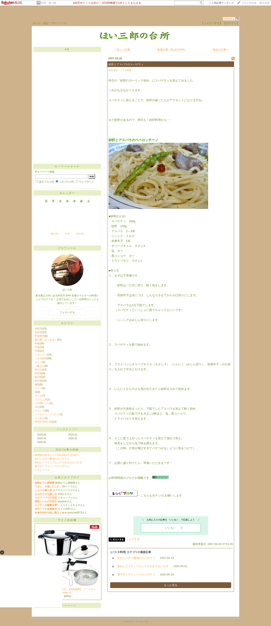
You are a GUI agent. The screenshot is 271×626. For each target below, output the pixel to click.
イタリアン (41, 354)
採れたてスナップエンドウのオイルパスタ (58, 462)
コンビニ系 (41, 399)
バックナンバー (67, 429)
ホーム (37, 23)
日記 (45, 23)
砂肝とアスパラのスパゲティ (126, 64)
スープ (38, 388)
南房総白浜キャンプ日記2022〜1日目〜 (57, 455)
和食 (37, 343)
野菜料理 (40, 336)
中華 (37, 350)
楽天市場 (264, 2)
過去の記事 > (221, 49)
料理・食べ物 (48, 2)
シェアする (133, 539)
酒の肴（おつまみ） (46, 339)
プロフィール (58, 23)
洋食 (37, 347)
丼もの (38, 369)
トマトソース (42, 469)
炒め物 (38, 380)
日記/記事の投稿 (67, 449)
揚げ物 (38, 377)
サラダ (38, 395)
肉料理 (38, 328)
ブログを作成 (248, 2)
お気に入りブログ (67, 477)
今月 (67, 233)
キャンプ (40, 410)
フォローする (67, 312)
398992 (229, 18)
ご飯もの (40, 365)
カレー (38, 362)
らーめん (40, 418)
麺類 (37, 384)
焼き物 (38, 373)
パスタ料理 (41, 358)
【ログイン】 (231, 23)
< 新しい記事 (122, 49)
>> (221, 2)
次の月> (80, 233)
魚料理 (38, 332)
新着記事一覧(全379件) (171, 49)
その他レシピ (42, 403)
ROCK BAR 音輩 (44, 421)
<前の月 (54, 233)
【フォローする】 (211, 23)
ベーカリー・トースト (47, 414)
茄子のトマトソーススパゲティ (52, 466)
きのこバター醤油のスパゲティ (52, 458)
